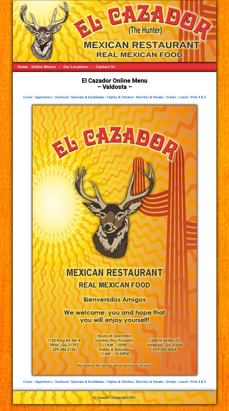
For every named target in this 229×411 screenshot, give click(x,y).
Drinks (171, 97)
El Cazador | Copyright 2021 (114, 398)
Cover (28, 97)
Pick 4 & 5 (198, 97)
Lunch (183, 97)
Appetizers (44, 97)
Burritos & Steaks (150, 97)
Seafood (61, 97)
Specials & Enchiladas (88, 97)
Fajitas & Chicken (120, 97)
